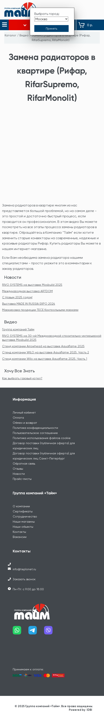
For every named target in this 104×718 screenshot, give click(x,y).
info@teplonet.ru (24, 569)
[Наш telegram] (36, 631)
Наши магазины (24, 521)
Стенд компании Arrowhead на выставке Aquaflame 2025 (43, 346)
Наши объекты (23, 526)
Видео (24, 35)
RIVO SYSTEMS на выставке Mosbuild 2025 (32, 284)
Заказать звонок (24, 579)
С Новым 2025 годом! (17, 297)
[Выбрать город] (51, 19)
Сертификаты (23, 511)
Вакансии (19, 537)
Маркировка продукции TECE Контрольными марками (40, 309)
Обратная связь (24, 463)
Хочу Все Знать (19, 370)
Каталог (10, 35)
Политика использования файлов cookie (42, 438)
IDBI (89, 709)
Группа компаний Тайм (18, 329)
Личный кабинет (24, 412)
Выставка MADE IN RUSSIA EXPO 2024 (28, 303)
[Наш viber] (52, 631)
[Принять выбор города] (51, 28)
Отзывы (18, 468)
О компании (21, 506)
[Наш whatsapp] (20, 631)
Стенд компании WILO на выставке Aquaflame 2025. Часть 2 (45, 352)
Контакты (19, 531)
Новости (12, 277)
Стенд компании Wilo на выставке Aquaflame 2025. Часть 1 (44, 358)
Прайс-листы (22, 479)
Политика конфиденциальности (35, 427)
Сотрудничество (25, 516)
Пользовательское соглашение (35, 433)
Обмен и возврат (25, 422)
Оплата (18, 417)
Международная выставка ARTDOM (27, 291)
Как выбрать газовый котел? (22, 378)
